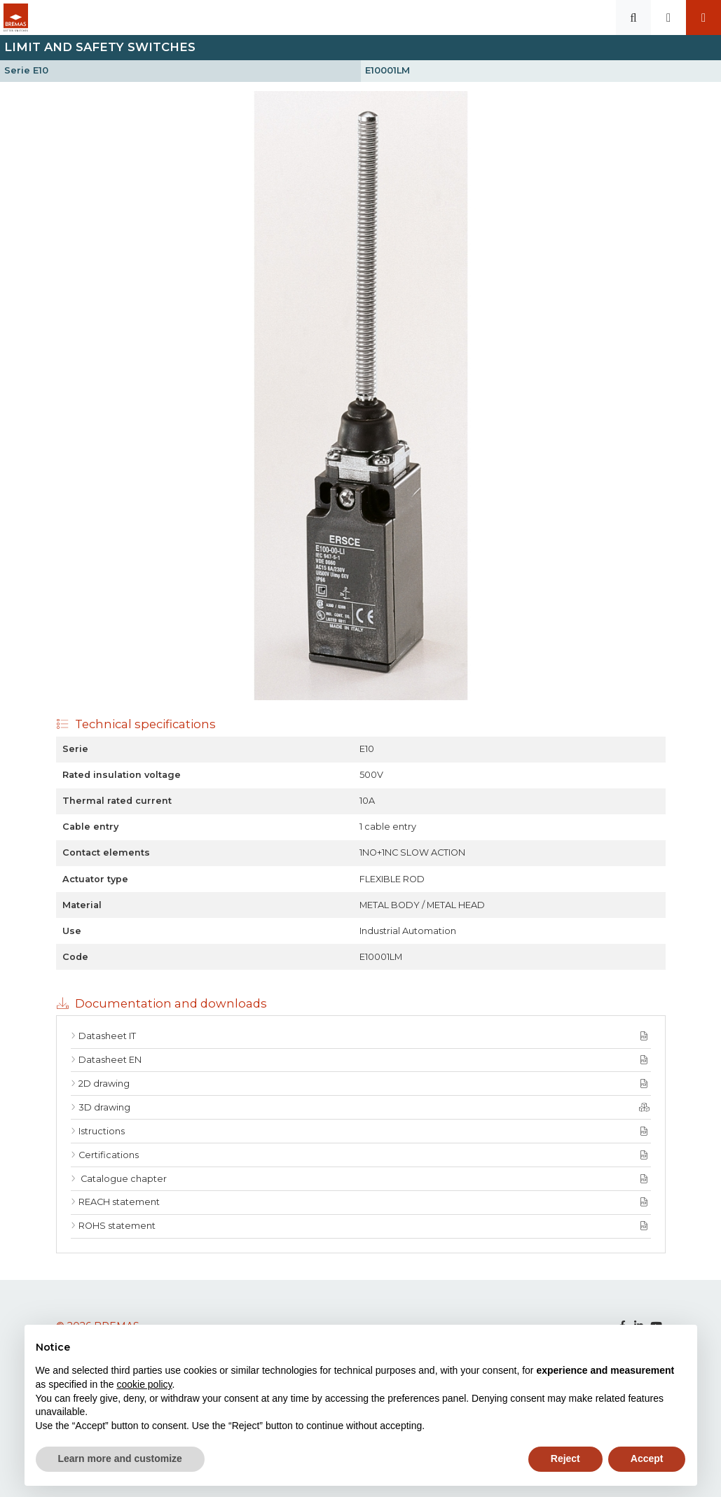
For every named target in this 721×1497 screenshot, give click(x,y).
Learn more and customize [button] (120, 1458)
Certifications (108, 1155)
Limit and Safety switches (99, 47)
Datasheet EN (110, 1059)
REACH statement (119, 1202)
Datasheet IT (107, 1036)
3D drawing (104, 1107)
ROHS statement (117, 1225)
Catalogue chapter (122, 1179)
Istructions (101, 1131)
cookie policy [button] (144, 1384)
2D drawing (104, 1083)
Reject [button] (565, 1458)
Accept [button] (647, 1458)
